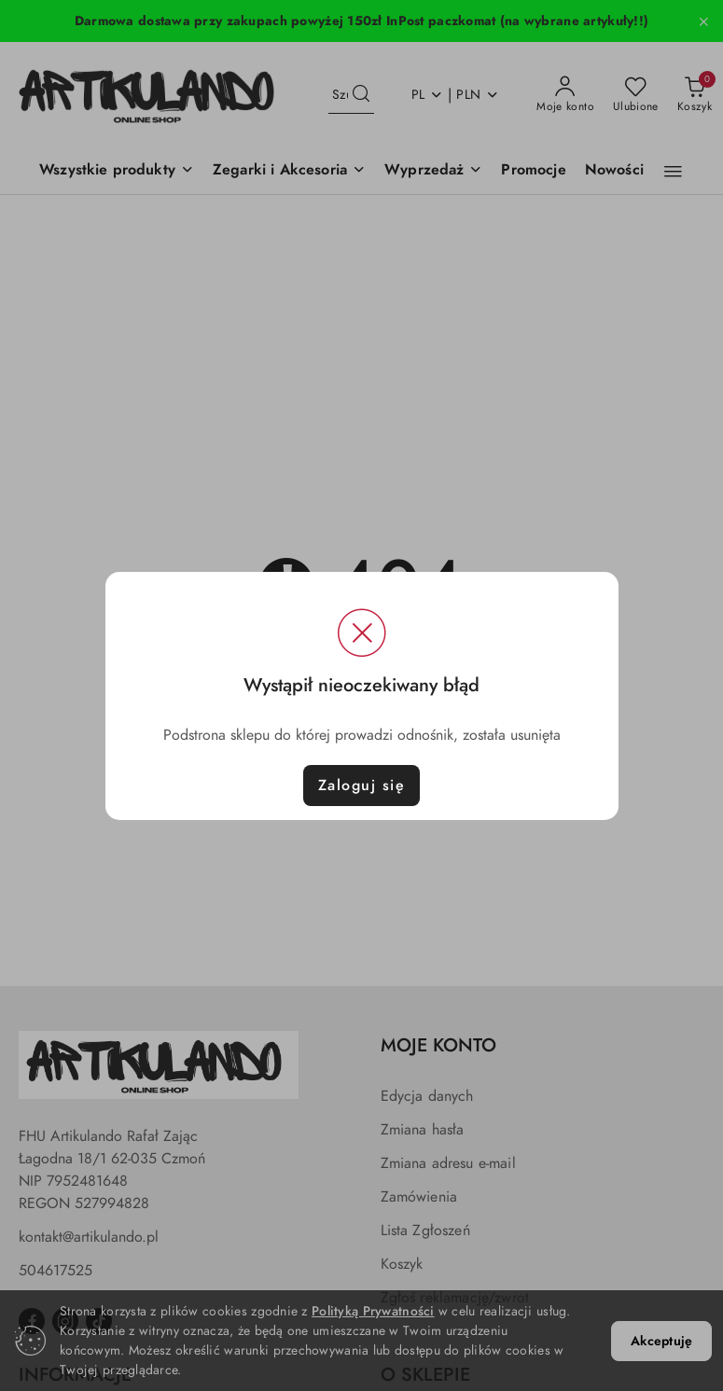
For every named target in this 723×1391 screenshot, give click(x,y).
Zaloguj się (362, 785)
